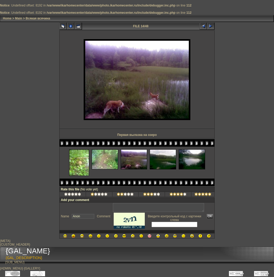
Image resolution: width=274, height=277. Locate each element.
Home (7, 18)
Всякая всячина (38, 18)
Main (18, 18)
